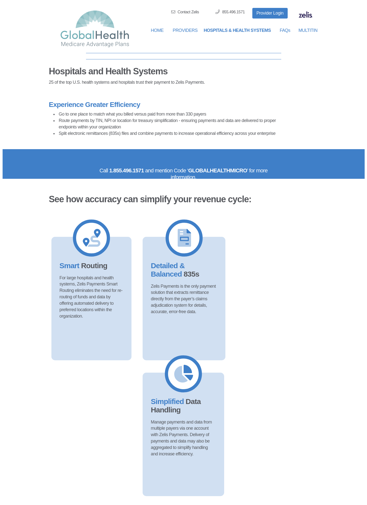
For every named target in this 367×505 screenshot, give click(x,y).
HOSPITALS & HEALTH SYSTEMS (237, 30)
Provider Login (269, 13)
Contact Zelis (185, 12)
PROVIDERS (185, 30)
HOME (157, 30)
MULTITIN (308, 30)
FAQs (285, 30)
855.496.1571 (230, 12)
